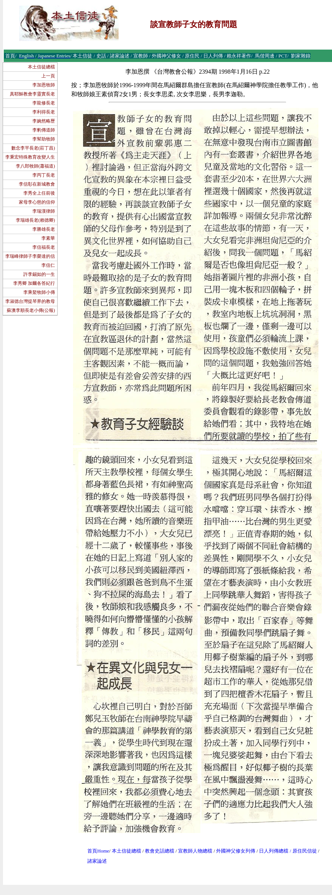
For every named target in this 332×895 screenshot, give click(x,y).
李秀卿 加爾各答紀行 (34, 283)
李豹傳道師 (43, 130)
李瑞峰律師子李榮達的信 (30, 256)
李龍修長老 (43, 103)
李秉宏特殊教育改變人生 (30, 157)
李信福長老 (43, 247)
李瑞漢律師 (43, 211)
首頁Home (98, 851)
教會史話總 (157, 851)
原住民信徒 (304, 851)
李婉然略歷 (43, 121)
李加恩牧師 (43, 85)
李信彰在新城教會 (37, 184)
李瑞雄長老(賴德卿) (35, 220)
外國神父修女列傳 (235, 851)
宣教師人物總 (192, 851)
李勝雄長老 (43, 229)
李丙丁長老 (43, 175)
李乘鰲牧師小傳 (39, 292)
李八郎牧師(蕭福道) (35, 166)
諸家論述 (97, 861)
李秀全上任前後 (39, 193)
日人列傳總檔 (273, 851)
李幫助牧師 (43, 139)
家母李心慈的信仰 (37, 202)
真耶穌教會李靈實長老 (32, 94)
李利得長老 (43, 112)
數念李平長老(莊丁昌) (33, 148)
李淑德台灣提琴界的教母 (30, 301)
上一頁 (48, 76)
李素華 (48, 238)
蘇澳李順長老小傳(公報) (31, 310)
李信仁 (48, 265)
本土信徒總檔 (41, 67)
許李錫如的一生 (39, 274)
